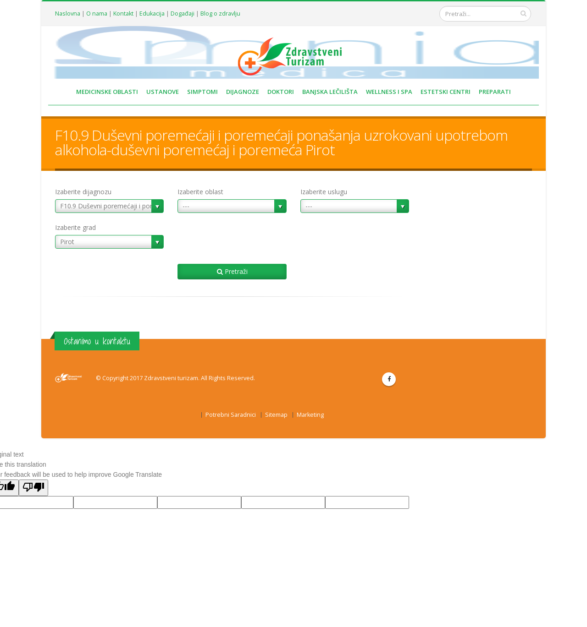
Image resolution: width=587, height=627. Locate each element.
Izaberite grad (75, 227)
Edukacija (152, 13)
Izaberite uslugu (323, 191)
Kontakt (123, 13)
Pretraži (232, 271)
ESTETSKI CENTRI (446, 91)
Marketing (310, 415)
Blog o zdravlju (220, 13)
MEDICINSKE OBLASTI (107, 91)
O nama (96, 13)
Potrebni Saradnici (230, 415)
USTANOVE (162, 91)
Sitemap (276, 415)
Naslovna (67, 13)
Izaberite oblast (200, 191)
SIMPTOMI (202, 91)
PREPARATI (495, 91)
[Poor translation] (33, 488)
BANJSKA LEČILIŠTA (330, 91)
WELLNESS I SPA (389, 91)
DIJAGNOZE (242, 91)
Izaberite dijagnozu (83, 191)
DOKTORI (280, 91)
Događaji (182, 13)
